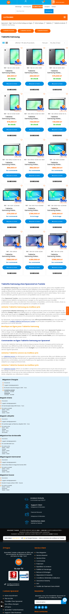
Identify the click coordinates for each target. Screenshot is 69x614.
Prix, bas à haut (57, 43)
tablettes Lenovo (9, 356)
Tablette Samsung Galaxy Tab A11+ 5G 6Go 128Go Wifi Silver (54, 118)
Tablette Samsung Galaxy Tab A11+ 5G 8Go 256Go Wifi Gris (32, 163)
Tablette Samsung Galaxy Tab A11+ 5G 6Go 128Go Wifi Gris (32, 118)
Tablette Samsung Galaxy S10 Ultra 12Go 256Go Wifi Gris (32, 255)
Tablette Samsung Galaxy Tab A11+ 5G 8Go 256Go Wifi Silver (9, 163)
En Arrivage (34, 216)
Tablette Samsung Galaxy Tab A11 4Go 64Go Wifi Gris (31, 72)
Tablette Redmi (42, 30)
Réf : (5, 68)
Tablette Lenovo (25, 30)
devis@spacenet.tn (13, 584)
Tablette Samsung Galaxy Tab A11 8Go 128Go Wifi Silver (9, 118)
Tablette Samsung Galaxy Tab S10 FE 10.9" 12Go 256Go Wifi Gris (9, 209)
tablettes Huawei (9, 369)
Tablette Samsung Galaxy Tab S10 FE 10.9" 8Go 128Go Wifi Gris (54, 163)
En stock (11, 79)
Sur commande (11, 170)
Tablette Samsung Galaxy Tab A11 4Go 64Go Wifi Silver (9, 72)
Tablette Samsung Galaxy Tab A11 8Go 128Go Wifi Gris (54, 72)
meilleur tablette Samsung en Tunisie (22, 321)
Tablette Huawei (8, 30)
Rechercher (49, 11)
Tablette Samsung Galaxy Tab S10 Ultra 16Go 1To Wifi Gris (54, 255)
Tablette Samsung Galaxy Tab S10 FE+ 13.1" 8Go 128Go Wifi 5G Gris (32, 209)
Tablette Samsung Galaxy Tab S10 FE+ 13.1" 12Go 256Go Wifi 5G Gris (54, 209)
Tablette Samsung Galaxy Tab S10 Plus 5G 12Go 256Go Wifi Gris (9, 255)
